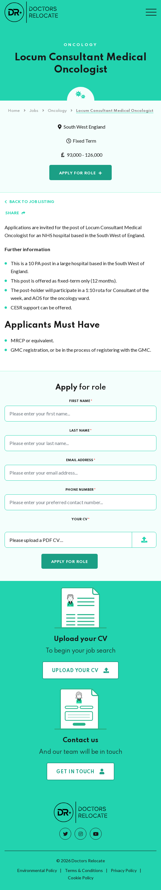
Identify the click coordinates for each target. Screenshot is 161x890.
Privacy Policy (124, 870)
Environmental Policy (37, 870)
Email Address (80, 460)
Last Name (80, 431)
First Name (80, 401)
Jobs (33, 111)
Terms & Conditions (84, 870)
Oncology (57, 111)
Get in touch (80, 771)
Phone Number (80, 490)
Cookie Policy (80, 877)
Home (14, 111)
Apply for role (77, 173)
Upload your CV (80, 670)
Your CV (80, 519)
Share (15, 213)
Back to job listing (29, 202)
